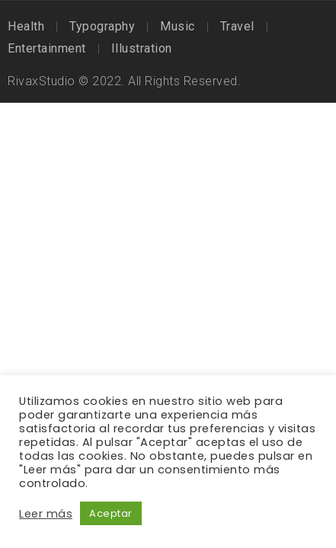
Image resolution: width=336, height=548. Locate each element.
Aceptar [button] (111, 513)
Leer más (45, 514)
